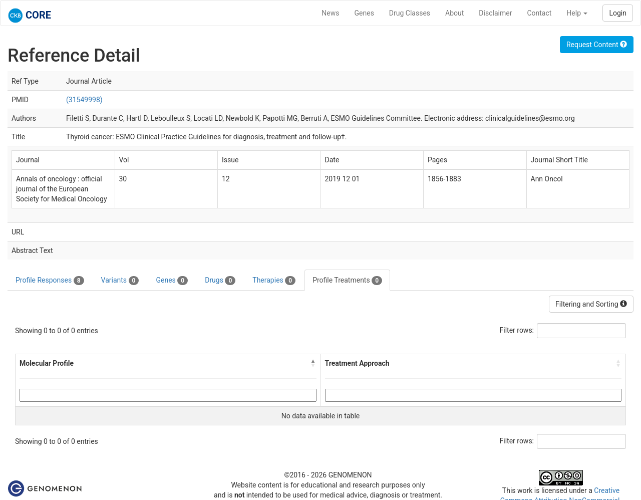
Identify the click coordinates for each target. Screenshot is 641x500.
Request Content (596, 45)
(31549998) (84, 100)
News (330, 13)
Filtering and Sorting (591, 304)
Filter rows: (517, 330)
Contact (539, 13)
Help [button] (576, 13)
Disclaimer (495, 13)
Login (617, 13)
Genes (364, 13)
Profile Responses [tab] (50, 280)
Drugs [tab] (220, 280)
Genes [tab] (172, 280)
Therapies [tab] (273, 280)
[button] (313, 363)
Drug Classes (409, 13)
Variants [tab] (120, 280)
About (454, 13)
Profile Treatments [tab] (347, 280)
